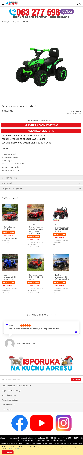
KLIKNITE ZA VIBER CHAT (41, 131)
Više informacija (9, 177)
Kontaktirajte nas (8, 405)
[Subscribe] (76, 379)
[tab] (41, 148)
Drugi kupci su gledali (12, 188)
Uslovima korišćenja (13, 448)
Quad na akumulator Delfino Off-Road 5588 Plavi (62, 277)
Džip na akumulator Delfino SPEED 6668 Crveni (36, 277)
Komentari (7, 183)
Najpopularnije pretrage (11, 390)
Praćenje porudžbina (10, 400)
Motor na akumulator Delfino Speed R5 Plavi (10, 277)
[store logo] (12, 3)
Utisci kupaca (7, 409)
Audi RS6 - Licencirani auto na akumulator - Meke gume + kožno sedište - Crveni (36, 229)
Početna (4, 21)
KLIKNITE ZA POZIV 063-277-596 (41, 125)
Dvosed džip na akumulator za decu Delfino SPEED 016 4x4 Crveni (62, 228)
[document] (41, 450)
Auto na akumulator (23, 21)
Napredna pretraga (9, 395)
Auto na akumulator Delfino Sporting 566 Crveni (11, 227)
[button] (3, 334)
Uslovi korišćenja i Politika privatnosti (16, 386)
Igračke (12, 21)
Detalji (5, 148)
